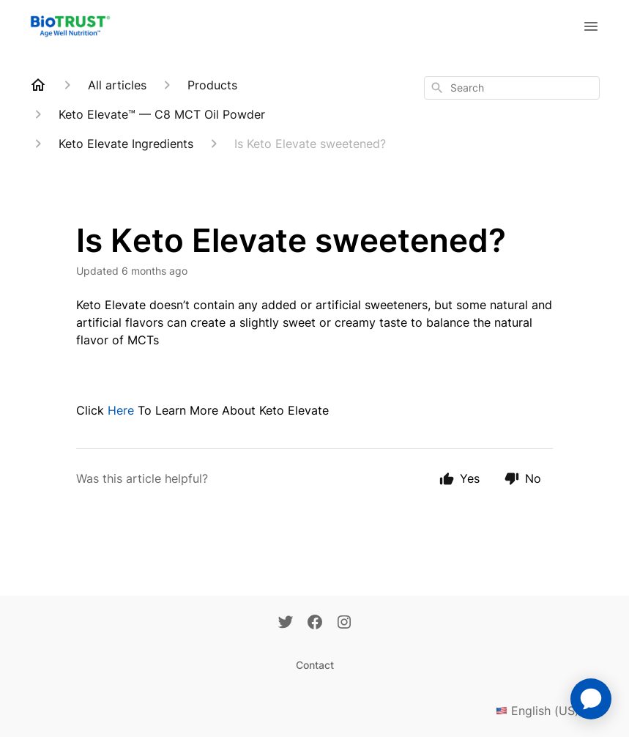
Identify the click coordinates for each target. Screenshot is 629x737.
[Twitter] (285, 623)
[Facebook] (315, 623)
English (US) (548, 710)
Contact (315, 665)
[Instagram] (344, 623)
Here (121, 410)
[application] (591, 699)
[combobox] (512, 88)
